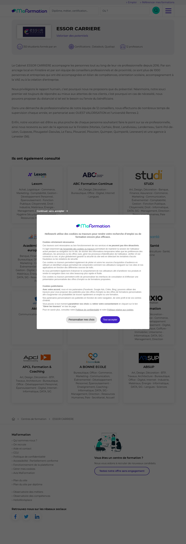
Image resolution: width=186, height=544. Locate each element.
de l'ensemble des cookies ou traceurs (77, 249)
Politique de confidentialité (87, 310)
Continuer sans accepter (52, 211)
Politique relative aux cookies (120, 310)
